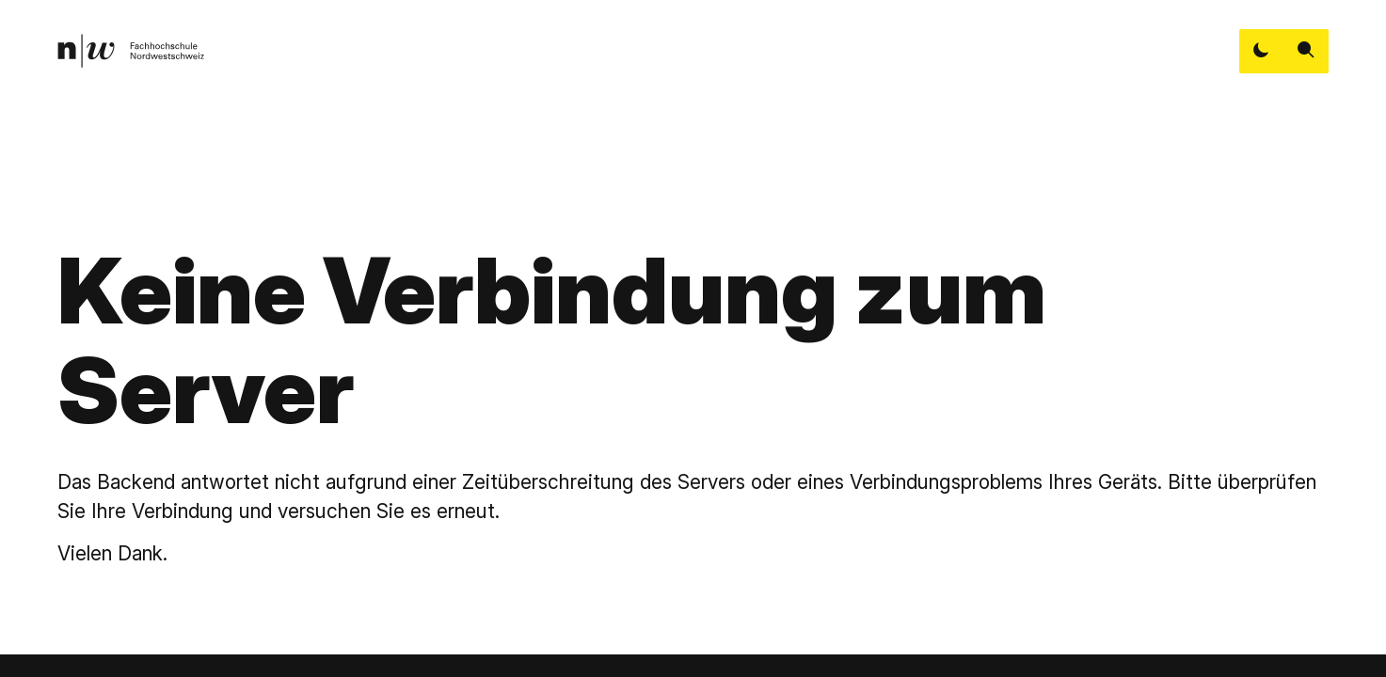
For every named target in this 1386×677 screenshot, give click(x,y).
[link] (130, 51)
